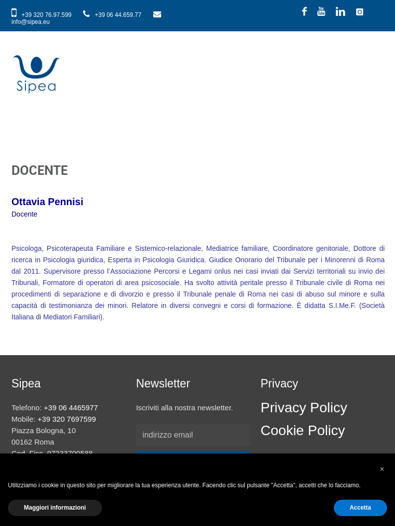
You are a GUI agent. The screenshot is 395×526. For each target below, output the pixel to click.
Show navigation (374, 58)
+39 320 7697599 (67, 419)
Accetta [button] (360, 507)
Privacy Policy (304, 407)
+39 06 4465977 (71, 407)
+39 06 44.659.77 (113, 14)
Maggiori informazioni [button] (55, 507)
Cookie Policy (303, 430)
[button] (382, 469)
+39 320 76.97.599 (42, 14)
